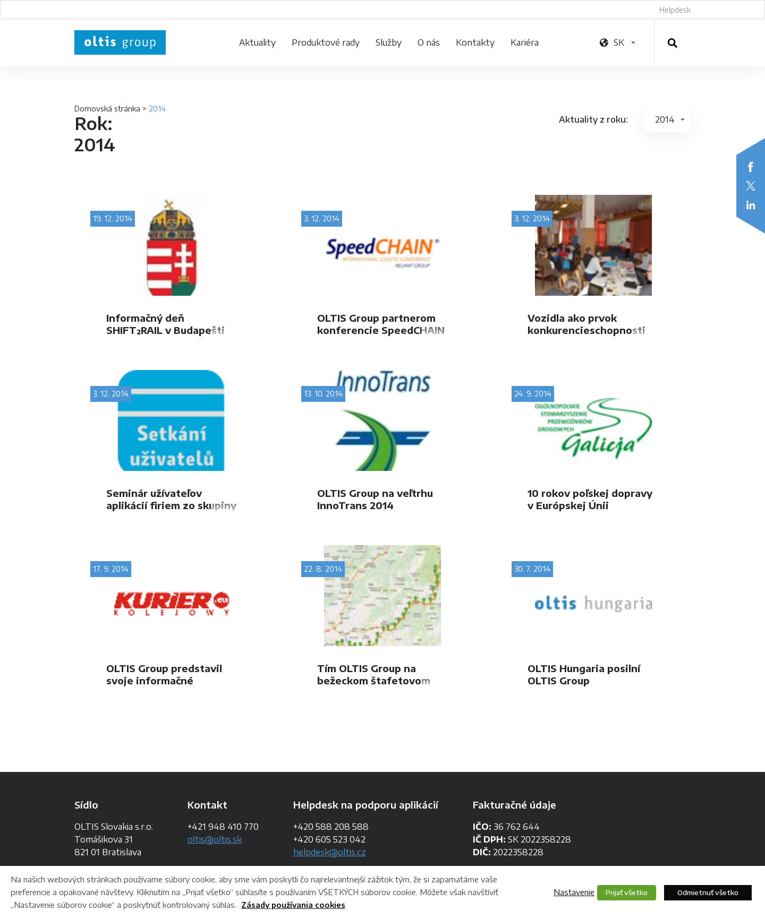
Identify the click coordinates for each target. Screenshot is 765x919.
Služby (389, 42)
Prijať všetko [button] (627, 892)
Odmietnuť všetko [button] (707, 892)
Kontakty (475, 42)
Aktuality (257, 42)
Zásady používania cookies (293, 904)
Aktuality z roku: (593, 119)
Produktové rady (326, 42)
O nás (429, 42)
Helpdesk (675, 9)
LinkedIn (750, 204)
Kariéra (525, 42)
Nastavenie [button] (574, 892)
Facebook (750, 166)
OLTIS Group (120, 42)
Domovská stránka (107, 108)
